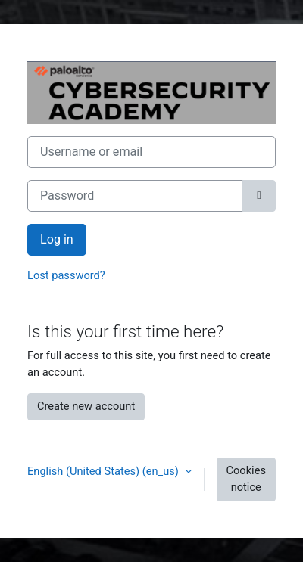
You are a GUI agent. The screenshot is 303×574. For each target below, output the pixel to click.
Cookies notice (246, 479)
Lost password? (66, 275)
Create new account (86, 406)
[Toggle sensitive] (259, 196)
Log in (56, 239)
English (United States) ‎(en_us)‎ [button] (104, 471)
